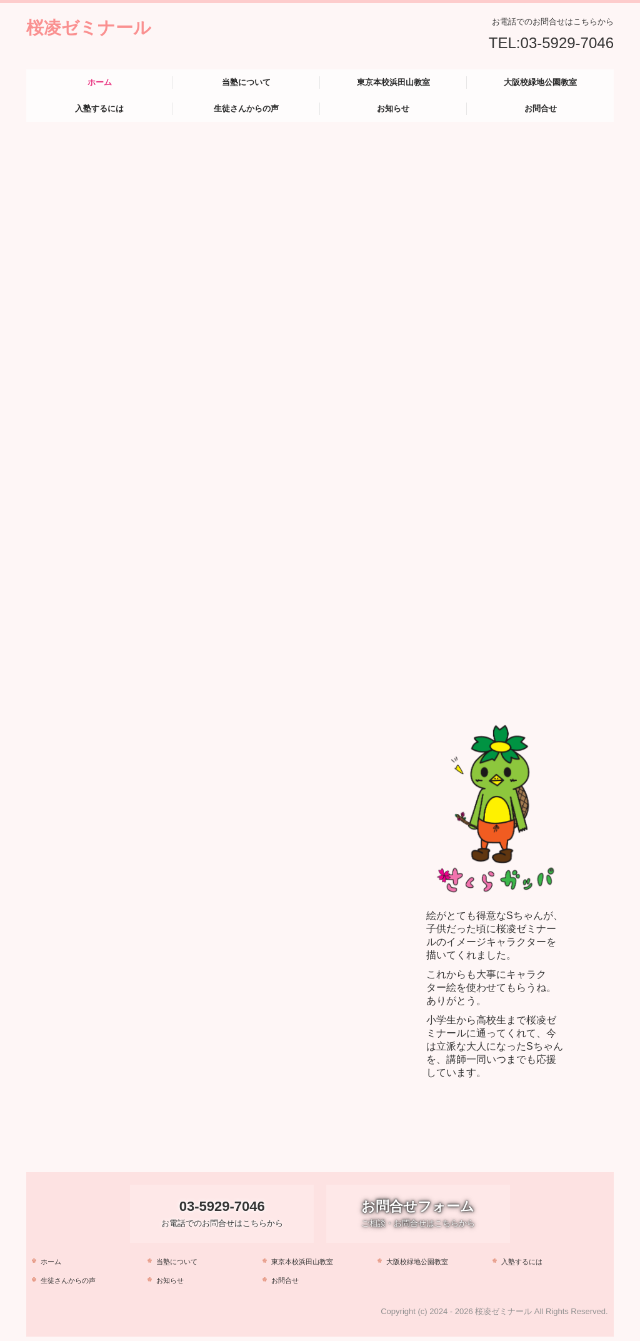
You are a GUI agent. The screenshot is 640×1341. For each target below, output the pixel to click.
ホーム (100, 82)
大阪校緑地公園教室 (540, 82)
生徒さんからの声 (246, 108)
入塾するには (99, 108)
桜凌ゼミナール (88, 28)
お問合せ (540, 108)
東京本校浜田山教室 (393, 82)
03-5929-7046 (567, 42)
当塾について (246, 82)
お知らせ (393, 108)
